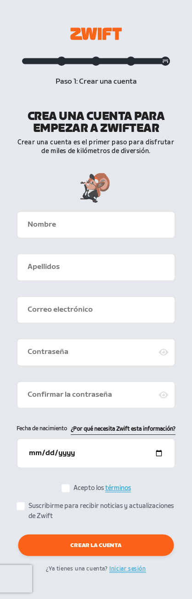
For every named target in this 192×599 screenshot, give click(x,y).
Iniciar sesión (127, 568)
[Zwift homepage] (96, 34)
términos (118, 488)
